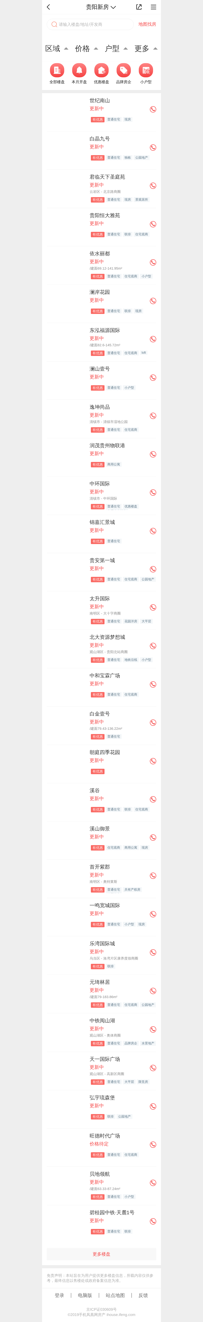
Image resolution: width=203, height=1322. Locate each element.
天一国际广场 (105, 1059)
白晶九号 (100, 139)
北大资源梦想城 (107, 637)
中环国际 (100, 484)
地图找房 (147, 24)
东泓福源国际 (105, 330)
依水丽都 (100, 253)
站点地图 (115, 1295)
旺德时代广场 (105, 1136)
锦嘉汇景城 (102, 522)
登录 (59, 1295)
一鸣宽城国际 (105, 905)
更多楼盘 (101, 1254)
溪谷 (95, 790)
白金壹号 (100, 714)
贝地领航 (100, 1174)
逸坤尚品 (100, 407)
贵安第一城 (102, 560)
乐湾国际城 (102, 943)
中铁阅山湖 (102, 1020)
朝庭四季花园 (105, 752)
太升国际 (100, 598)
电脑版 (85, 1295)
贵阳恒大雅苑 (105, 215)
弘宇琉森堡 (102, 1097)
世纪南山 (100, 100)
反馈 (143, 1295)
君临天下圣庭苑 (107, 177)
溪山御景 (100, 829)
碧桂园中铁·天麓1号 (112, 1212)
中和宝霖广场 (105, 675)
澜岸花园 (100, 292)
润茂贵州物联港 (107, 445)
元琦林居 (100, 982)
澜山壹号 (100, 369)
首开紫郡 (100, 867)
